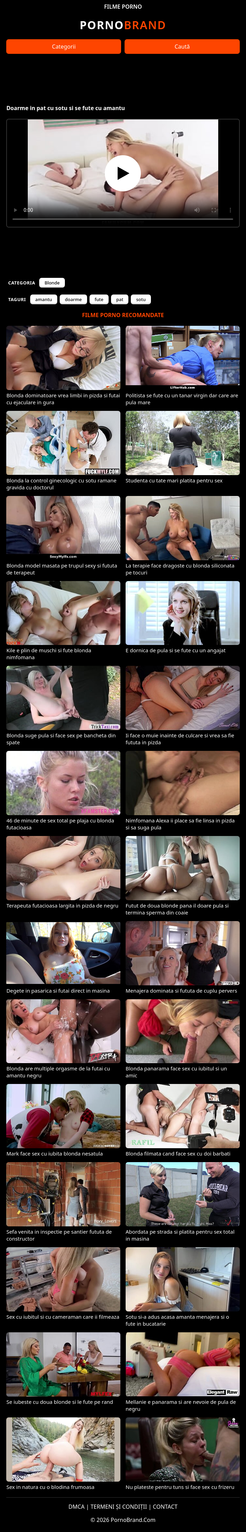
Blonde (52, 283)
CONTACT (165, 1506)
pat (119, 299)
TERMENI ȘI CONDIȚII (119, 1506)
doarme (73, 299)
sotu (140, 299)
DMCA (76, 1506)
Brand (123, 24)
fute (99, 299)
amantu (43, 299)
